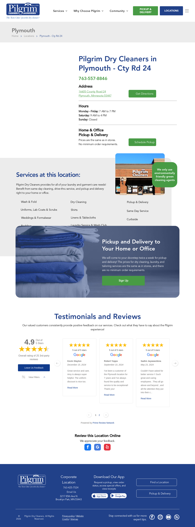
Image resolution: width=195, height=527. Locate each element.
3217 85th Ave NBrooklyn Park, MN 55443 (69, 498)
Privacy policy (68, 516)
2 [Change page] (99, 415)
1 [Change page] (95, 415)
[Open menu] (187, 11)
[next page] (175, 363)
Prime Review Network (103, 423)
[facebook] (87, 447)
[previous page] (57, 363)
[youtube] (168, 517)
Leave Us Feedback (33, 368)
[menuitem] (60, 10)
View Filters (33, 377)
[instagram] (160, 517)
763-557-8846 (93, 78)
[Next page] (106, 415)
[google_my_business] (97, 447)
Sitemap (74, 519)
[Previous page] (89, 415)
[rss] (176, 517)
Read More (72, 387)
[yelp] (107, 447)
